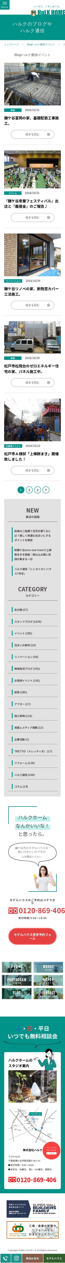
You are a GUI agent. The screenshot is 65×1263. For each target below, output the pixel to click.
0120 (38, 910)
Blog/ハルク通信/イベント (41, 44)
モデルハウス (54, 1258)
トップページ (11, 44)
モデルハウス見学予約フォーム (32, 936)
